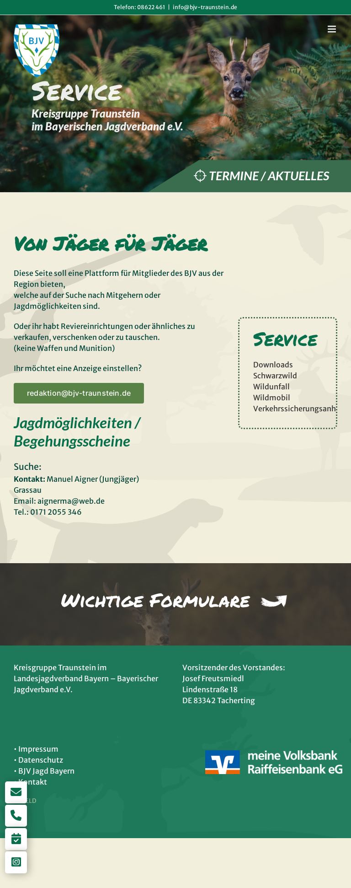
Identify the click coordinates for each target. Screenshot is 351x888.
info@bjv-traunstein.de (205, 7)
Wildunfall (271, 386)
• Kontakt (30, 781)
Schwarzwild (275, 375)
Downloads (273, 364)
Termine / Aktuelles (269, 175)
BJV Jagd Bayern (46, 770)
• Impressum (36, 748)
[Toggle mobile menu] (332, 29)
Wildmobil (271, 397)
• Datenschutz (38, 759)
